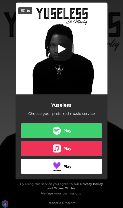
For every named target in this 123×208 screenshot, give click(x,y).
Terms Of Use (64, 188)
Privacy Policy (91, 184)
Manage (47, 193)
